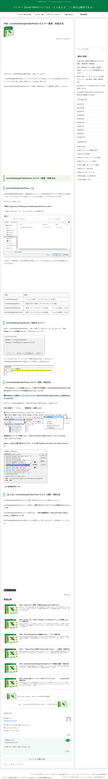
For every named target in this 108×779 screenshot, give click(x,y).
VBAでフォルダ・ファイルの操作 (89, 157)
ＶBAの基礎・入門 (84, 179)
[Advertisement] (37, 56)
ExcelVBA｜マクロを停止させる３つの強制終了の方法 (91, 87)
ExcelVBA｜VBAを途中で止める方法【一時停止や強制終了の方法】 (91, 93)
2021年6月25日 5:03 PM (10, 720)
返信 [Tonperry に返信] (67, 751)
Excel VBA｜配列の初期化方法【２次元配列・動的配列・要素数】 (90, 62)
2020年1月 (80, 133)
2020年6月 (80, 115)
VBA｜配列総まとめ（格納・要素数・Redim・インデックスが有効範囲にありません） (90, 70)
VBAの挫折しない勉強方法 (87, 176)
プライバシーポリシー (83, 774)
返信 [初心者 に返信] (68, 735)
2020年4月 (80, 122)
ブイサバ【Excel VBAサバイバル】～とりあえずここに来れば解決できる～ (46, 774)
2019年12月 (81, 137)
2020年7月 (80, 111)
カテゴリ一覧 (71, 774)
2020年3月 (80, 126)
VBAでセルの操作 (84, 154)
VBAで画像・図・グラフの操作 (88, 165)
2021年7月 (80, 104)
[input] (91, 49)
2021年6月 (80, 108)
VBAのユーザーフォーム (86, 172)
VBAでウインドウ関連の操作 (88, 150)
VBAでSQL (82, 146)
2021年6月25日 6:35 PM (11, 742)
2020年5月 (80, 119)
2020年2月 (80, 130)
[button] (103, 49)
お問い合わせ (94, 774)
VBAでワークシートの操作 (87, 161)
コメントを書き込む (37, 759)
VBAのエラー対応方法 (9, 590)
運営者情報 (102, 774)
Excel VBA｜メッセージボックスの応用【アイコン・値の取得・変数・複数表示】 (90, 79)
